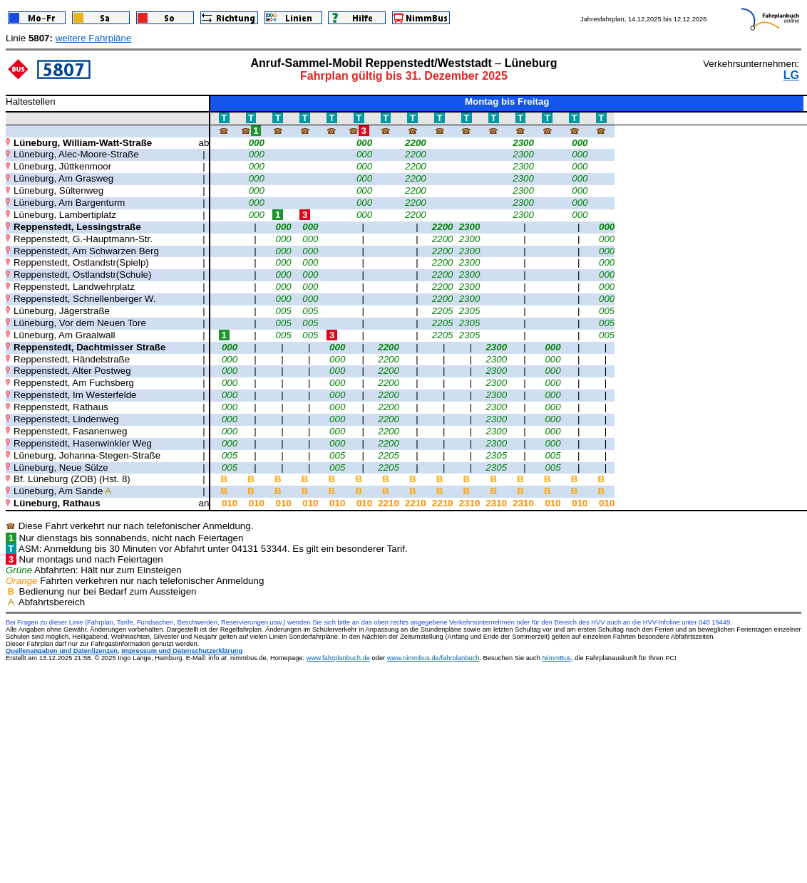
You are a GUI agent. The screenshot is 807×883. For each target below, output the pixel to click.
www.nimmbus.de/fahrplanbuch (433, 658)
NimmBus (557, 658)
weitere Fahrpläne (94, 38)
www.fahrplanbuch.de (338, 658)
